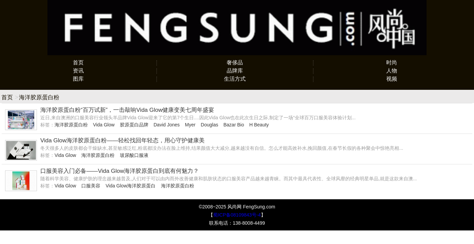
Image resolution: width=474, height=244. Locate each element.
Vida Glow (104, 124)
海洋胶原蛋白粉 (71, 124)
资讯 (78, 71)
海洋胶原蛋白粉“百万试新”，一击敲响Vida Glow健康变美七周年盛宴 (127, 110)
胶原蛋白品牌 (134, 124)
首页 (78, 62)
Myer (190, 124)
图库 (78, 79)
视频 (391, 79)
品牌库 (235, 71)
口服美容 (90, 185)
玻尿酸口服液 (134, 155)
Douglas (209, 124)
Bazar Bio (233, 124)
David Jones (166, 124)
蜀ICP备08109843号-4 (237, 215)
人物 (391, 71)
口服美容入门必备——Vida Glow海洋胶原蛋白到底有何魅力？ (119, 171)
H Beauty (259, 124)
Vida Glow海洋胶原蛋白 (131, 185)
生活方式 (235, 79)
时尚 (391, 62)
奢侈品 (235, 62)
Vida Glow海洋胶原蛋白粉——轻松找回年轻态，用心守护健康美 (122, 140)
